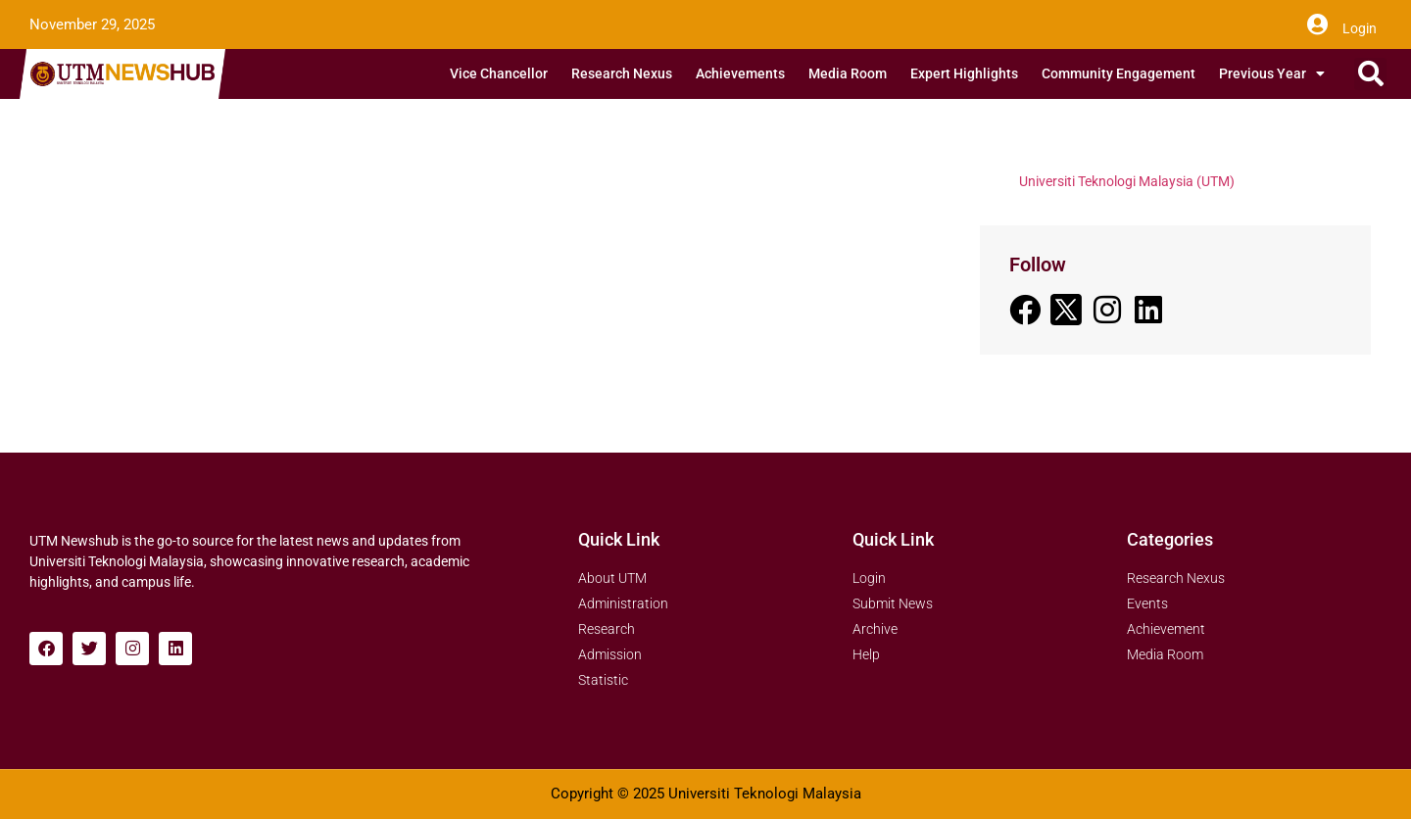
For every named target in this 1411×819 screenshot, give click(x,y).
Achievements (740, 73)
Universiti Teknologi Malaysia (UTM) (1127, 181)
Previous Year (1272, 73)
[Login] (1317, 24)
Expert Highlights (964, 73)
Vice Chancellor (499, 73)
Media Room (847, 73)
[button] (1370, 74)
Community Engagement (1118, 73)
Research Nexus (621, 73)
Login (1359, 28)
